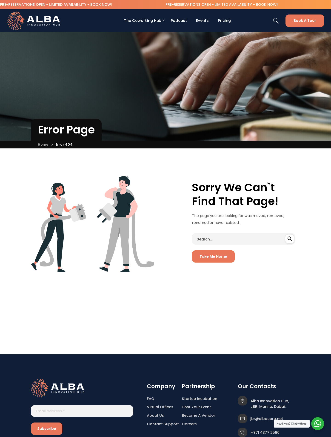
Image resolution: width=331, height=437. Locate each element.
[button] (276, 20)
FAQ (150, 398)
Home (43, 144)
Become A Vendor (198, 415)
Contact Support (163, 424)
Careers (189, 424)
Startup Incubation (199, 398)
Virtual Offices (160, 407)
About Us (155, 415)
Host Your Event (196, 407)
